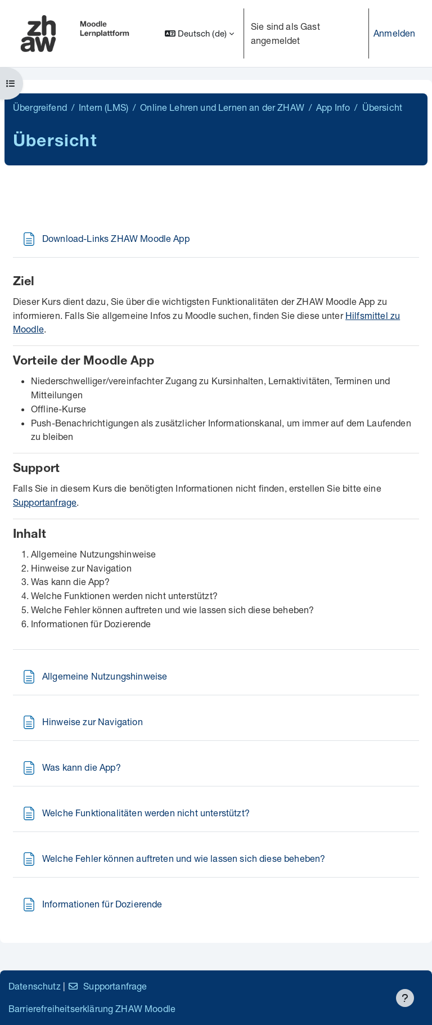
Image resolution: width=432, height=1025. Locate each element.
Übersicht (382, 107)
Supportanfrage (44, 502)
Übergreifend (40, 107)
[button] (199, 33)
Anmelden (394, 33)
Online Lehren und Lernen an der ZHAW (222, 107)
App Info (333, 107)
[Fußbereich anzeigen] (405, 998)
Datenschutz (34, 986)
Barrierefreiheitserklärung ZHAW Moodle (92, 1008)
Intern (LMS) (103, 107)
